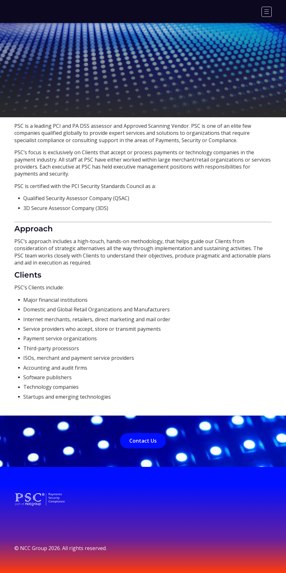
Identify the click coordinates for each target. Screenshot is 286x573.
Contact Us (143, 440)
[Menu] (266, 12)
